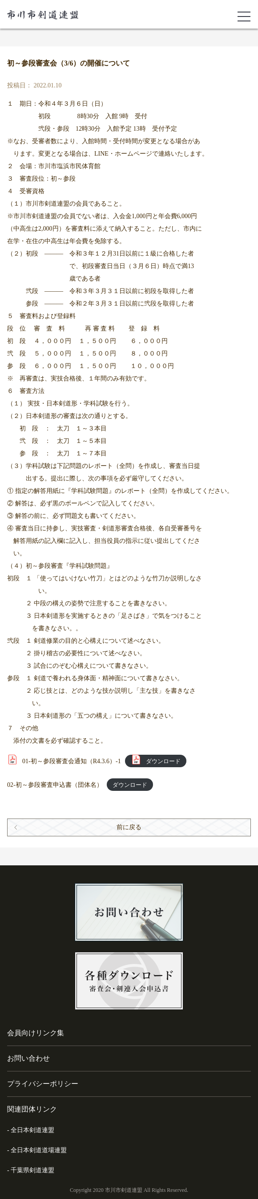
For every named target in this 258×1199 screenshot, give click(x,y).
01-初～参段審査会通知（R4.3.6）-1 (71, 761)
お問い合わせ (28, 1058)
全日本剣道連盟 (32, 1130)
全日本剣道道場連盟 (39, 1150)
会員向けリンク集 (35, 1033)
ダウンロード (163, 761)
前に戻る (129, 827)
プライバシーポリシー (42, 1083)
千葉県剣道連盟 (32, 1170)
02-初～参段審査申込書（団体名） (55, 784)
